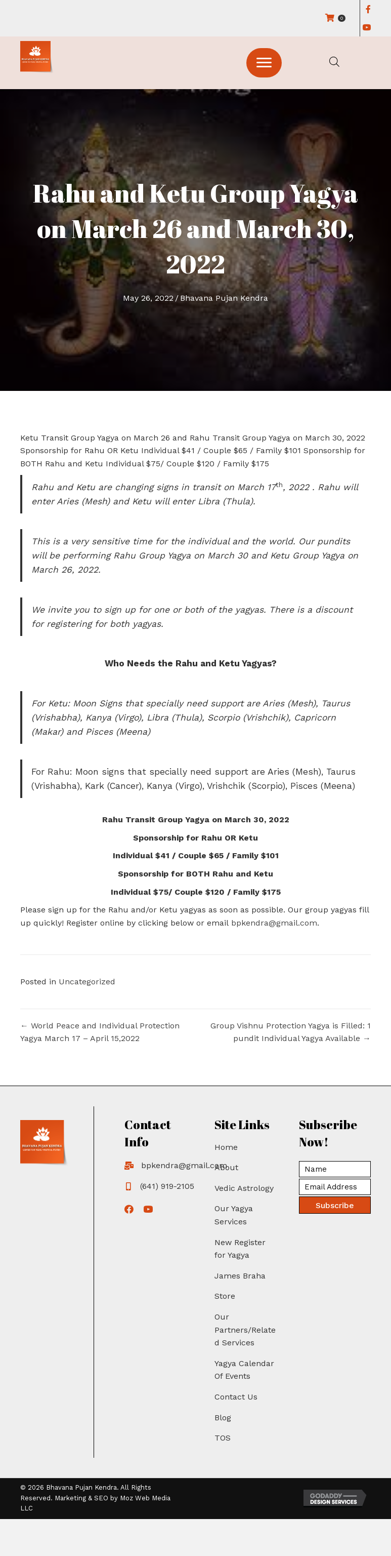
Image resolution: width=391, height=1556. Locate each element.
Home (226, 1147)
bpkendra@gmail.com (274, 923)
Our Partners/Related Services (245, 1329)
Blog (222, 1417)
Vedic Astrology (244, 1188)
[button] (264, 63)
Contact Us (235, 1397)
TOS (222, 1438)
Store (224, 1296)
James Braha (240, 1276)
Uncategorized (87, 981)
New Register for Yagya (240, 1249)
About (226, 1167)
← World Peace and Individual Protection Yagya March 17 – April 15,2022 (100, 1032)
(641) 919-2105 (167, 1186)
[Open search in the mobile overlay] (334, 62)
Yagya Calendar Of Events (244, 1370)
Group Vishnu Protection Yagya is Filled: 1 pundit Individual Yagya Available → (290, 1032)
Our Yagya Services (233, 1215)
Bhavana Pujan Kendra (224, 298)
